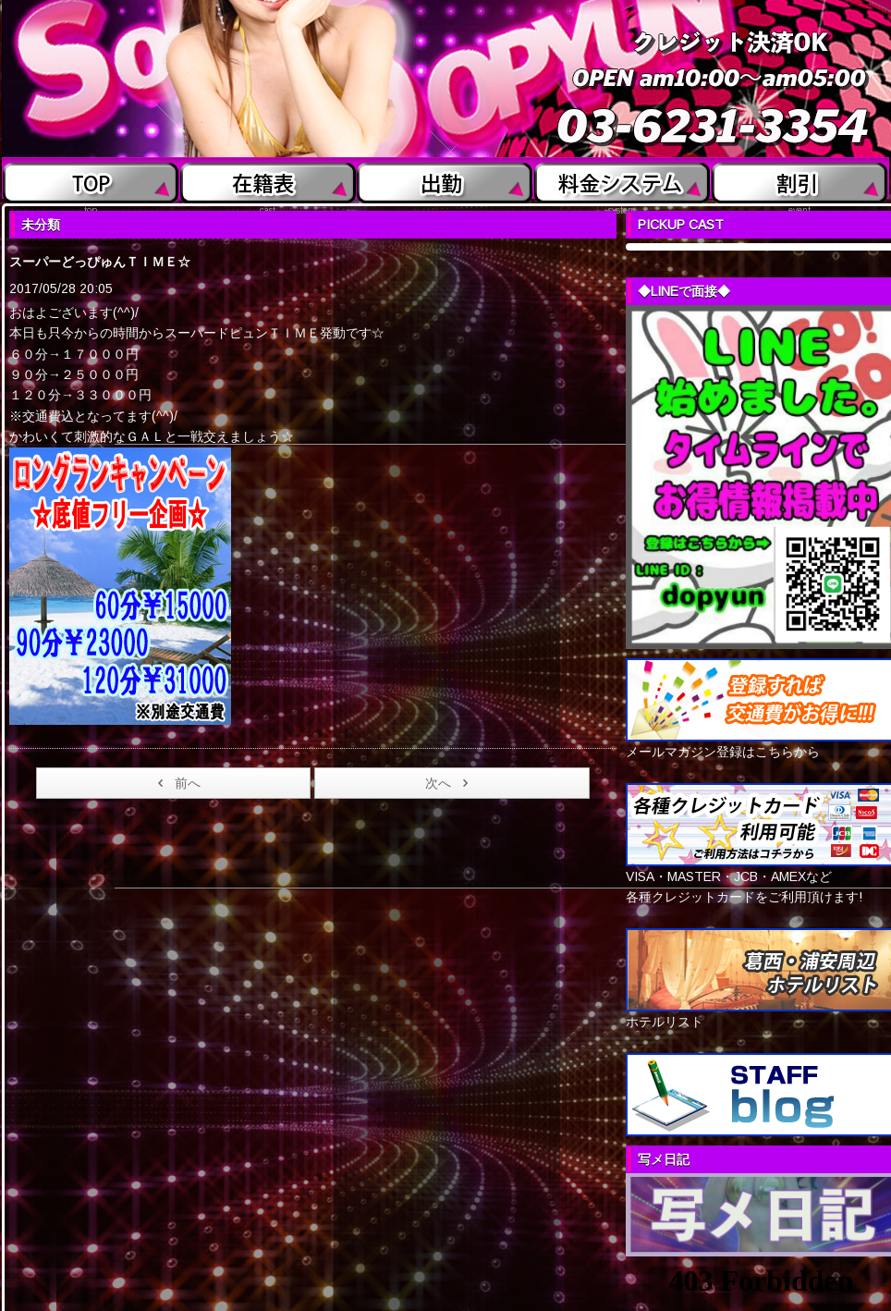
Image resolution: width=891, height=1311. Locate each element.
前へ (176, 783)
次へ (449, 783)
